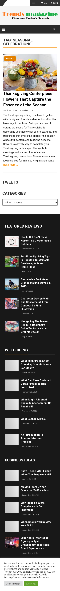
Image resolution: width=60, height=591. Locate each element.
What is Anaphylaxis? (33, 418)
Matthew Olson (10, 110)
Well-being (16, 350)
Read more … (10, 164)
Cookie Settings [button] (13, 583)
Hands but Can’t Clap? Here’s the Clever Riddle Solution (36, 241)
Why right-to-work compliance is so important (32, 506)
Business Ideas (20, 460)
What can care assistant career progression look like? (36, 384)
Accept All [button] (31, 583)
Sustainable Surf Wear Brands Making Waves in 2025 (36, 283)
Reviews (10, 58)
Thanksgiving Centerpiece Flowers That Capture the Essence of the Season (27, 99)
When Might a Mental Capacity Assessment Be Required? (36, 403)
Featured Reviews (23, 226)
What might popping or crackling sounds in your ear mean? (36, 364)
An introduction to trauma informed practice (32, 438)
